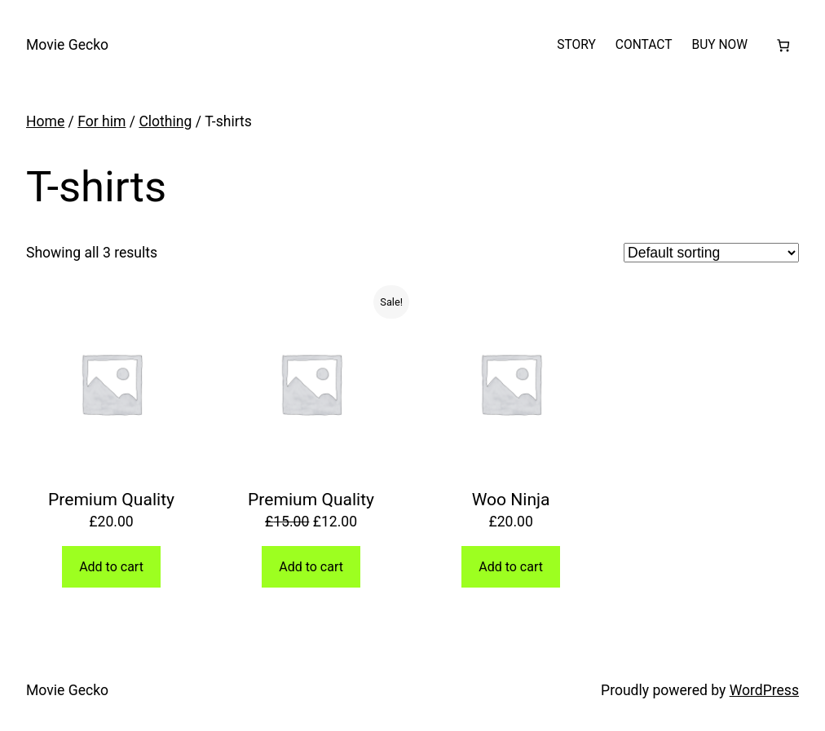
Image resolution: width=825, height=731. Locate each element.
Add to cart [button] (111, 567)
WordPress (764, 690)
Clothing (165, 121)
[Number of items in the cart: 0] (783, 45)
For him (101, 121)
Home (45, 121)
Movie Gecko (67, 45)
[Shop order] (711, 252)
